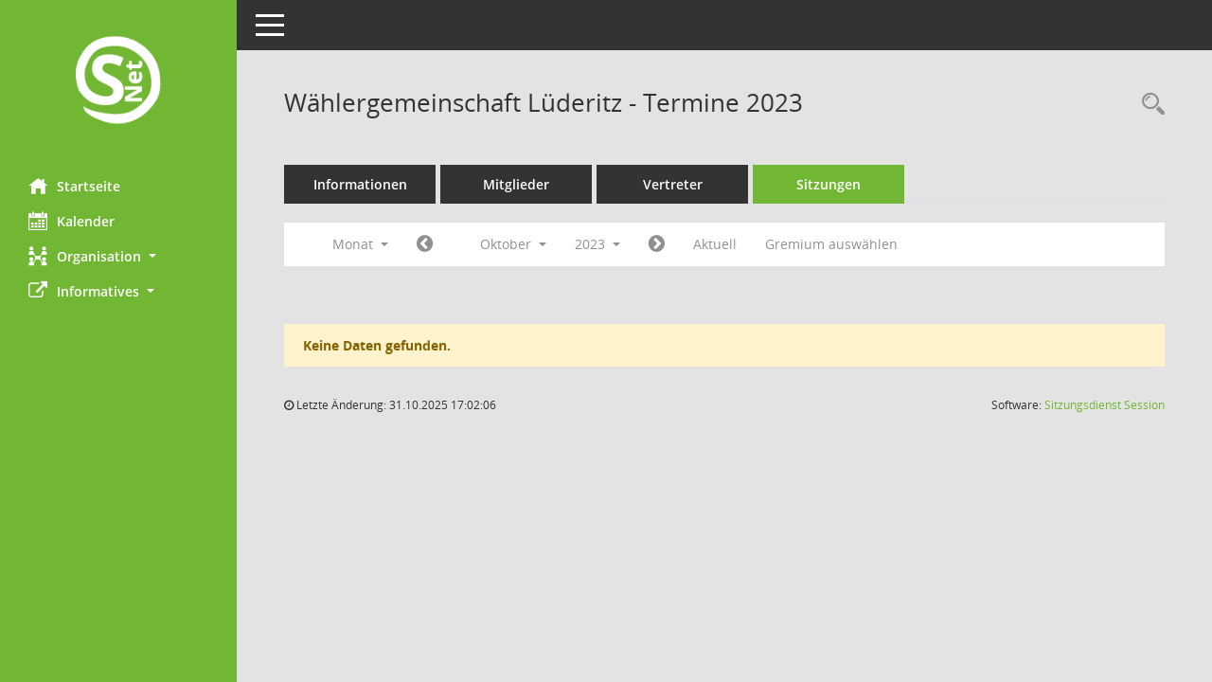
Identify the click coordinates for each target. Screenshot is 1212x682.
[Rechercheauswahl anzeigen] (1148, 104)
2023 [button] (597, 244)
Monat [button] (360, 244)
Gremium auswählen (831, 244)
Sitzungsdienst (1104, 405)
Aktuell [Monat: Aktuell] (715, 244)
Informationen (360, 184)
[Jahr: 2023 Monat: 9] (424, 244)
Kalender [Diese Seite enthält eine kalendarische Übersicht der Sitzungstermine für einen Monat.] (71, 220)
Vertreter (673, 184)
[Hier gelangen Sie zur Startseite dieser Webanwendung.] (118, 82)
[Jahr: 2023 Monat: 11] (656, 244)
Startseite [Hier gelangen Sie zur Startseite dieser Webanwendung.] (74, 185)
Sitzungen (828, 184)
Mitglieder (516, 184)
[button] (118, 256)
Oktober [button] (513, 244)
